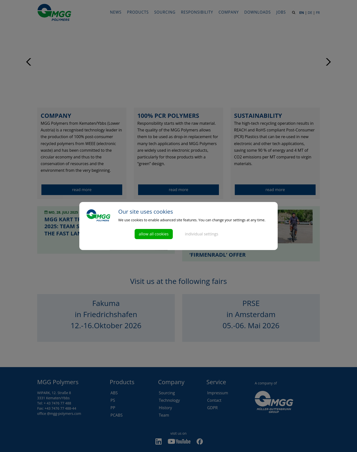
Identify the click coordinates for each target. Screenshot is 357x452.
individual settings (201, 234)
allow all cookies (154, 234)
